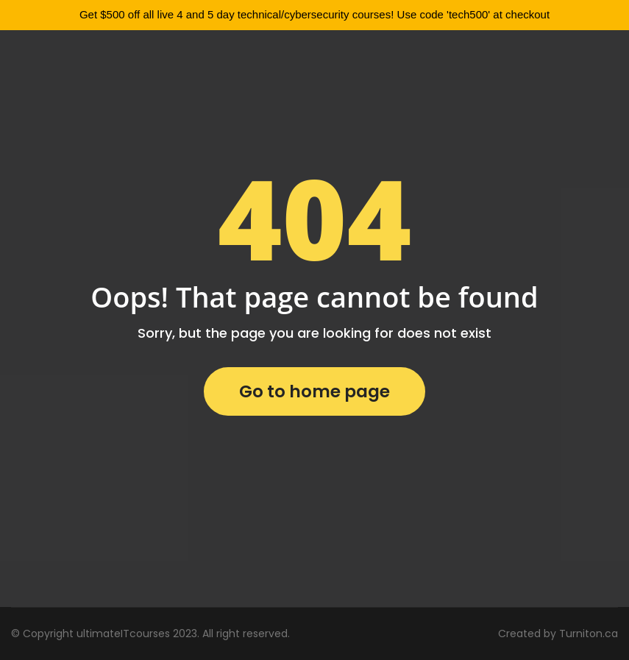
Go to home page (314, 391)
